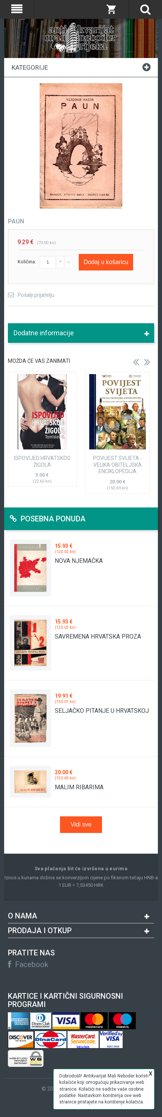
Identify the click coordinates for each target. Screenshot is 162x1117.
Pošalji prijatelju (36, 295)
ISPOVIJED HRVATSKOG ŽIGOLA (42, 461)
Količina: (27, 261)
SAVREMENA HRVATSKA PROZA (98, 636)
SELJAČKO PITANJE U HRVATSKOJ (102, 710)
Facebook (28, 964)
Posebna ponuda (48, 518)
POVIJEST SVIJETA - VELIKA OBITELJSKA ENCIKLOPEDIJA (117, 464)
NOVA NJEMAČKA (79, 560)
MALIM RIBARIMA (79, 787)
